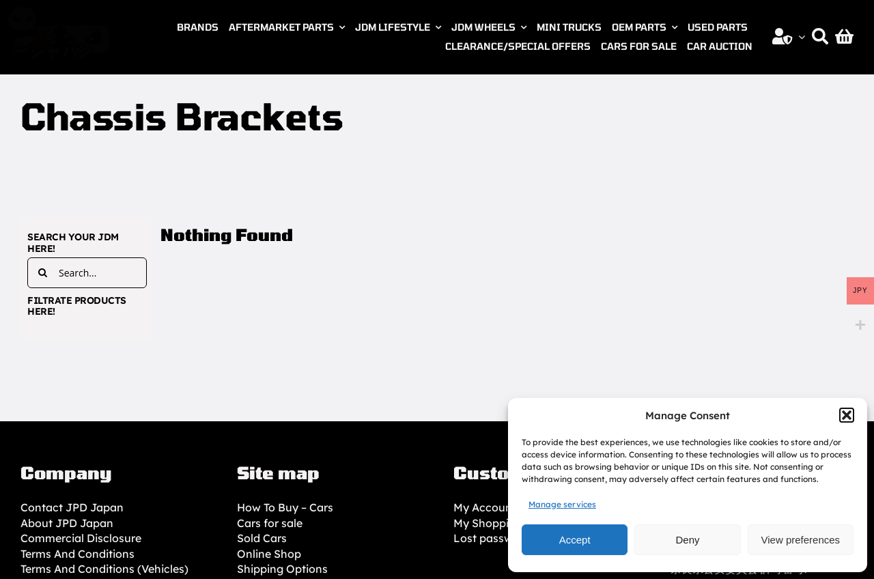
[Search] (820, 37)
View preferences (801, 540)
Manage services (562, 504)
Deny (687, 540)
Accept (575, 540)
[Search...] (87, 272)
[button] (847, 415)
